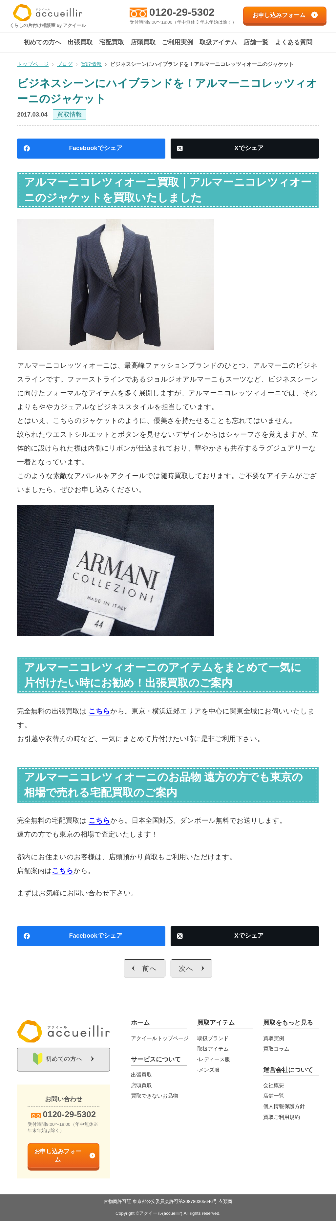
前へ (149, 968)
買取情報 (69, 114)
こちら (99, 711)
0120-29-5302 (182, 12)
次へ (186, 968)
